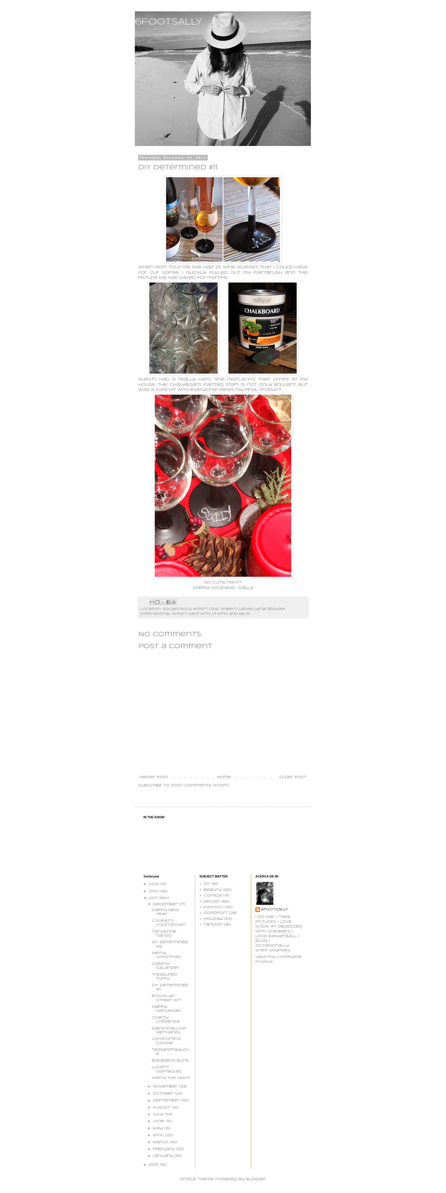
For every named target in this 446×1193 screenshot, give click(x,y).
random (213, 924)
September (167, 1100)
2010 (154, 1164)
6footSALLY (168, 22)
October (164, 1093)
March (161, 1142)
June (159, 1121)
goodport (216, 912)
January (163, 1155)
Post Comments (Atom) (200, 785)
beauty (213, 889)
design (212, 901)
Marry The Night (171, 1077)
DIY (207, 883)
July (159, 1114)
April (159, 1135)
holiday (213, 918)
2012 (154, 891)
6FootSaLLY (274, 909)
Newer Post (154, 777)
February (164, 1149)
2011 (153, 898)
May (158, 1128)
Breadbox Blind (170, 1060)
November (166, 1086)
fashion (213, 907)
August (162, 1107)
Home (224, 777)
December (166, 904)
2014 (154, 884)
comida (213, 895)
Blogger (256, 1179)
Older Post (292, 777)
